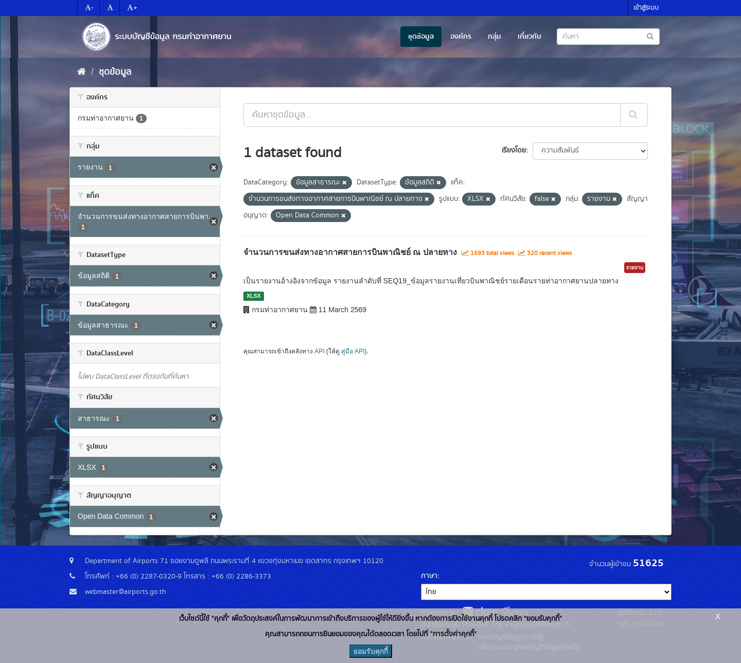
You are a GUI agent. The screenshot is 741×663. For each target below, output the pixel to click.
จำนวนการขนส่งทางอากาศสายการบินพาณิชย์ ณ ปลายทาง (350, 252)
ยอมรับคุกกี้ (371, 651)
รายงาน (634, 267)
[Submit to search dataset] (650, 35)
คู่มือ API (352, 351)
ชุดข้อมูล (421, 36)
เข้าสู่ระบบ (646, 8)
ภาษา (429, 576)
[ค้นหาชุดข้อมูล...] (432, 115)
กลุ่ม (494, 36)
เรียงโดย (514, 150)
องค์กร (460, 36)
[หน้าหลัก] (81, 72)
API (319, 351)
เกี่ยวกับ (529, 36)
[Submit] (634, 115)
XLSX (253, 296)
